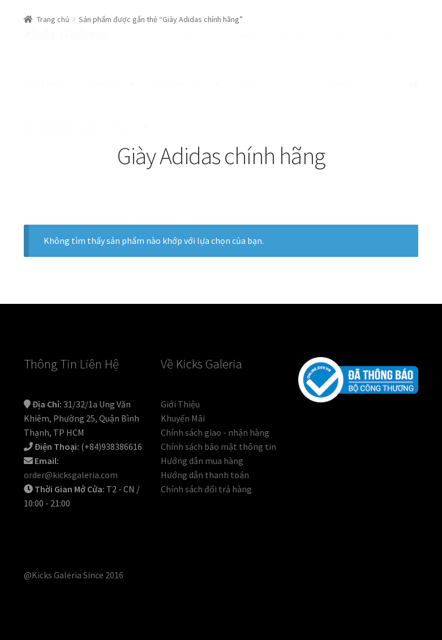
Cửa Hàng (101, 83)
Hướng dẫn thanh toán (205, 474)
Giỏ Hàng (240, 36)
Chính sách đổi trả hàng (206, 489)
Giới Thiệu (43, 83)
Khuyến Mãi (183, 418)
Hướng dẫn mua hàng (202, 460)
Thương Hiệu (180, 83)
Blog (124, 127)
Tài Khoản (194, 36)
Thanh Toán (289, 36)
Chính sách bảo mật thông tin (218, 446)
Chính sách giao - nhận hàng (215, 432)
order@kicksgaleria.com (71, 474)
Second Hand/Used (60, 127)
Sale (247, 83)
